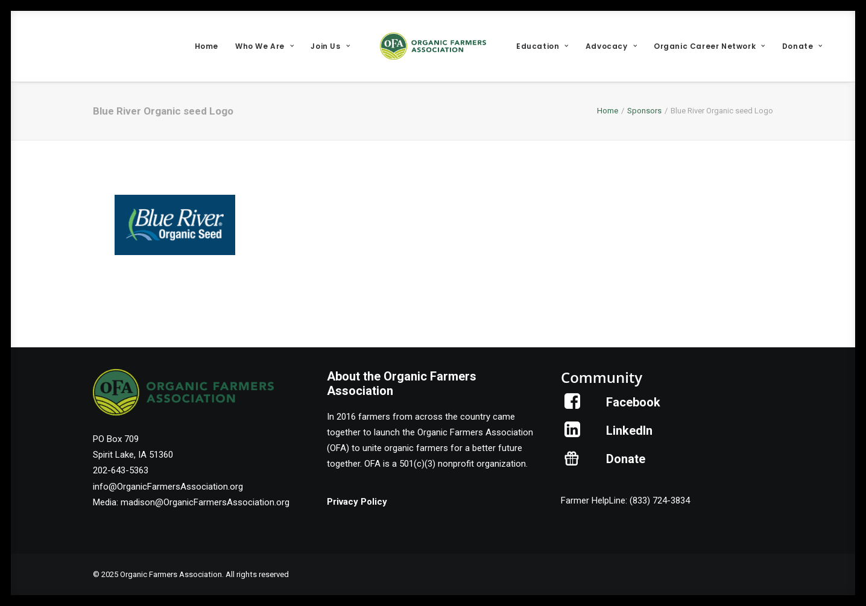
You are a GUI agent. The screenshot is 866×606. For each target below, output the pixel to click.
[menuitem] (206, 46)
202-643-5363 (120, 470)
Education (542, 46)
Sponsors (644, 110)
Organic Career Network (709, 46)
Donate (802, 46)
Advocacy (611, 46)
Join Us (330, 46)
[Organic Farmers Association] (433, 46)
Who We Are (264, 46)
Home (206, 46)
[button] (572, 405)
